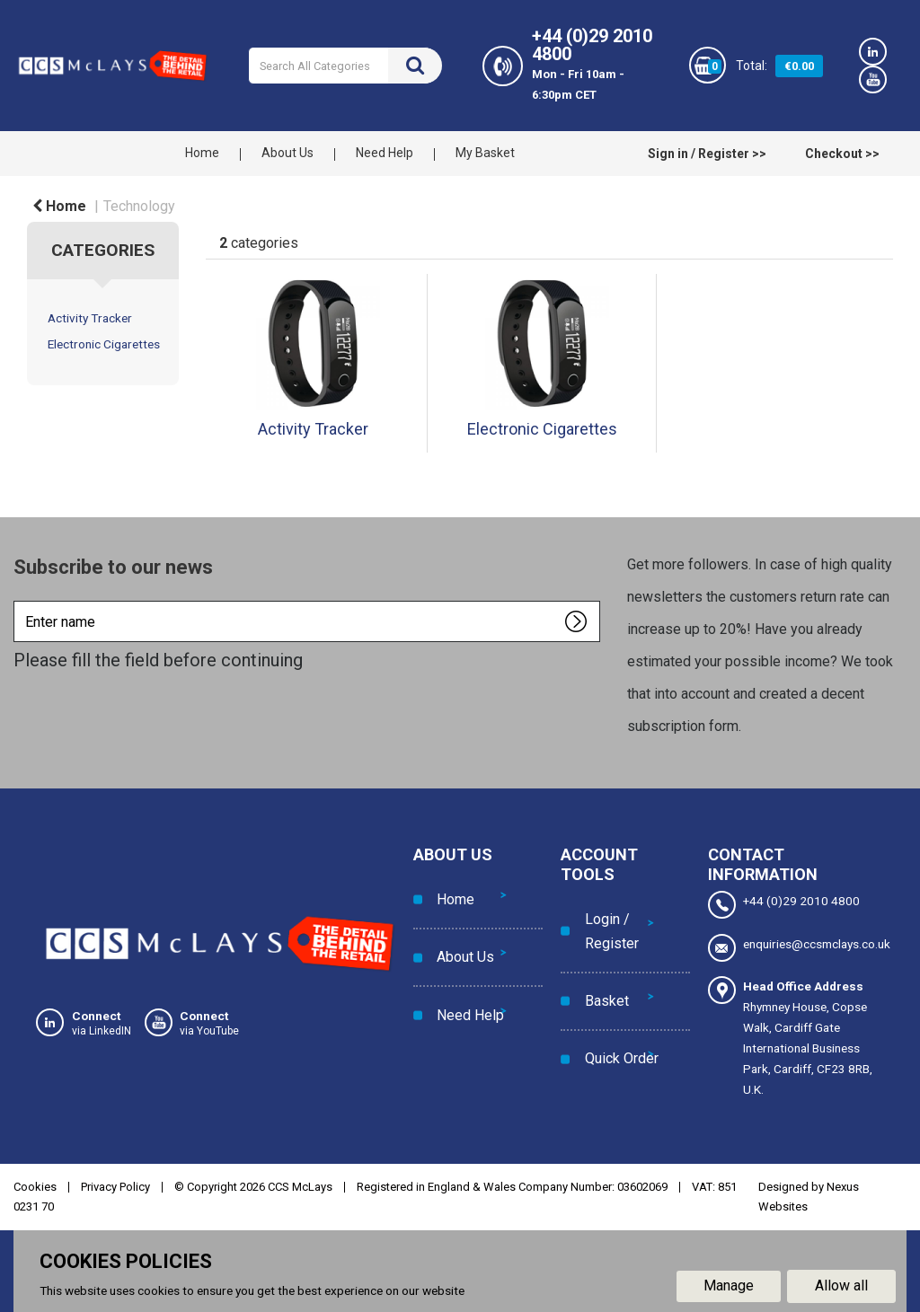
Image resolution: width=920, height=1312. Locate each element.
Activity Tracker (90, 318)
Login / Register (605, 922)
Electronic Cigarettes (104, 344)
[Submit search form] (415, 66)
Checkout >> (842, 153)
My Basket (485, 152)
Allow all (841, 1283)
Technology (139, 206)
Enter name (18, 600)
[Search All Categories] (345, 65)
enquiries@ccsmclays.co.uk (796, 946)
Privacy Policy (115, 1184)
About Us (287, 152)
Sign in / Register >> (707, 153)
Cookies (35, 1184)
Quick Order (615, 1016)
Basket (601, 975)
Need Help (384, 152)
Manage (728, 1283)
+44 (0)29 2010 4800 (784, 905)
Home (202, 152)
